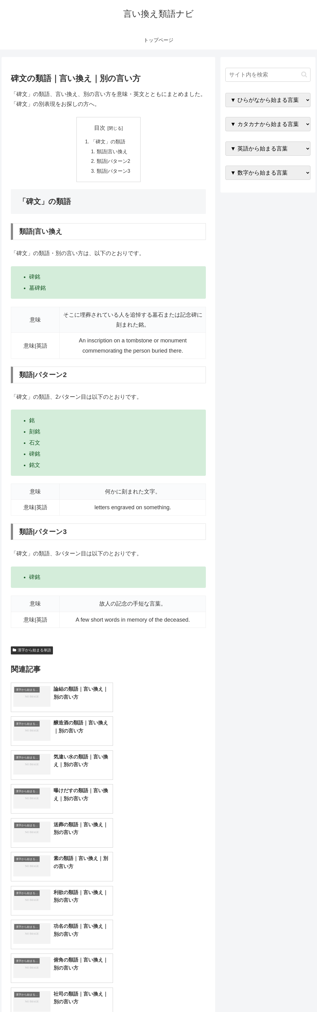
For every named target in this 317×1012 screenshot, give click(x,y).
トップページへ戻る (241, 992)
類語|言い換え (112, 151)
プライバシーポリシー (289, 992)
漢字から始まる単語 (32, 651)
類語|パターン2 (113, 162)
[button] (304, 74)
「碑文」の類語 (107, 142)
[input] (267, 75)
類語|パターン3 (113, 172)
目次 (99, 128)
